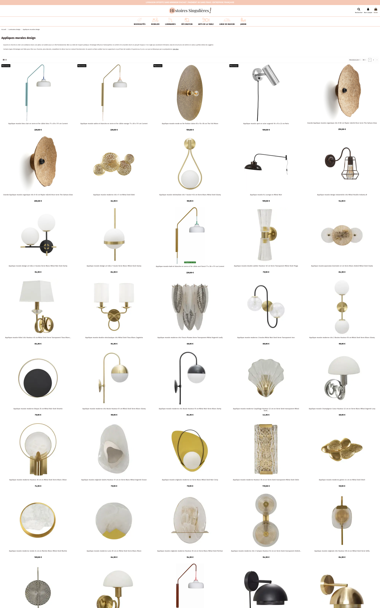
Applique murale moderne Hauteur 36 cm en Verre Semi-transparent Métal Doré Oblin (266, 480)
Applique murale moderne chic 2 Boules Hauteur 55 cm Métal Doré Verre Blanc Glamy (342, 338)
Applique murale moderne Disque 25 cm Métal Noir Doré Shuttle (38, 409)
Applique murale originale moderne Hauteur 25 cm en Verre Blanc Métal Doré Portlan (190, 551)
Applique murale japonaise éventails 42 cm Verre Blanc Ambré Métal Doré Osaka (342, 266)
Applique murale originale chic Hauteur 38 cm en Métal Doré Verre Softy (342, 551)
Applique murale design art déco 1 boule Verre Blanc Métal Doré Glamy (114, 266)
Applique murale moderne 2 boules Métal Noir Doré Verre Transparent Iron (266, 338)
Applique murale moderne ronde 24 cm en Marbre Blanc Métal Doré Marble (38, 551)
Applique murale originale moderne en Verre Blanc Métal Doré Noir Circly (190, 480)
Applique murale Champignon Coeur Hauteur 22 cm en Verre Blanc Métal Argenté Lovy (342, 409)
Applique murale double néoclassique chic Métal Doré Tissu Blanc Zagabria (114, 338)
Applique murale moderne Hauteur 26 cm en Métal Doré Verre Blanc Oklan (38, 480)
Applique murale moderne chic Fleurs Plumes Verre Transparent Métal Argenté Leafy (190, 338)
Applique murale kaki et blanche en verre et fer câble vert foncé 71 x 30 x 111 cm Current (190, 266)
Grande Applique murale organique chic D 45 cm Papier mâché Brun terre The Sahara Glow (38, 195)
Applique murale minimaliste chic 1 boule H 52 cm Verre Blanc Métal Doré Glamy (190, 195)
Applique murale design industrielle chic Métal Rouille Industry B (342, 195)
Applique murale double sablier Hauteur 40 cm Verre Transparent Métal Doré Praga (266, 266)
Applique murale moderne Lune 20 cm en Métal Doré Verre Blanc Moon (114, 551)
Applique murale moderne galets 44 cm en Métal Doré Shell (342, 480)
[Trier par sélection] (354, 60)
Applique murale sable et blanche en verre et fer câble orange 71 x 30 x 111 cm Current (114, 124)
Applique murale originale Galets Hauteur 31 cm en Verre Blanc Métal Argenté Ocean (114, 480)
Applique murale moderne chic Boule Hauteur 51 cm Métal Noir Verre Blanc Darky (190, 409)
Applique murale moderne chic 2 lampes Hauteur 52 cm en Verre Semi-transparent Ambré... (266, 551)
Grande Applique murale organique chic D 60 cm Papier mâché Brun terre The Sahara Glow (342, 123)
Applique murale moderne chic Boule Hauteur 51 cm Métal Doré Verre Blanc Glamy (114, 409)
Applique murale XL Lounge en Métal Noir (266, 195)
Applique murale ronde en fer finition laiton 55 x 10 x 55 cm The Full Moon (190, 124)
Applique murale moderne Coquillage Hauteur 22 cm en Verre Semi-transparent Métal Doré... (266, 410)
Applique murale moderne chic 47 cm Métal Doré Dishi (114, 195)
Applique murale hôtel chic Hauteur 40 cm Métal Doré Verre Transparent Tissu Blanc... (38, 338)
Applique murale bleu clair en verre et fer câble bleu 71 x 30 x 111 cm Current (38, 124)
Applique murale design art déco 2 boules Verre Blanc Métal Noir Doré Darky (38, 266)
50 (364, 60)
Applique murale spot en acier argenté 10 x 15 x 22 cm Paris (266, 124)
